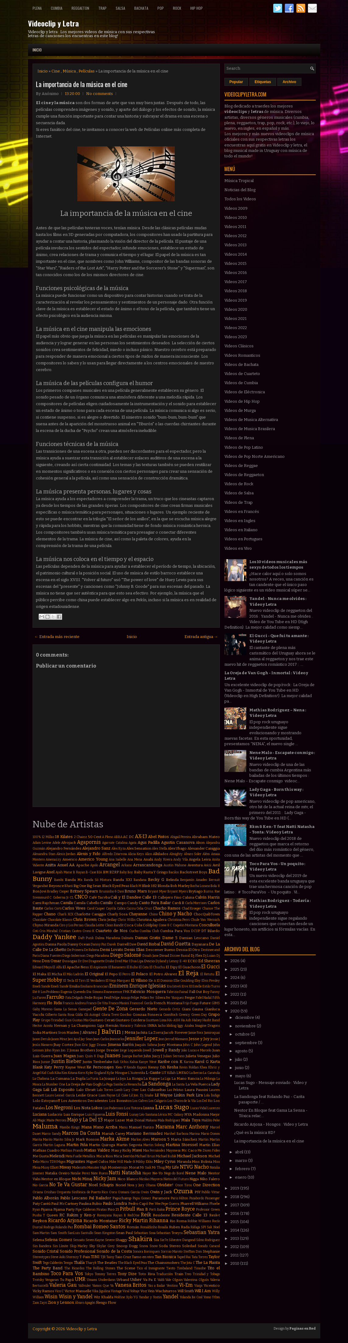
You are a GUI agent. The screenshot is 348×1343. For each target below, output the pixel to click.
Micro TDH (48, 1162)
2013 (235, 1238)
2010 (235, 1263)
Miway (65, 1167)
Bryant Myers (177, 891)
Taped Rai (184, 1257)
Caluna (188, 897)
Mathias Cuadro (46, 1150)
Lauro (49, 1095)
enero (241, 1177)
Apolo (94, 865)
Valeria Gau (63, 1285)
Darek (111, 944)
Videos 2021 (235, 318)
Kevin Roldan (189, 1067)
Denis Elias (134, 949)
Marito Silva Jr (64, 1139)
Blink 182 (149, 886)
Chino (153, 914)
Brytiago (195, 891)
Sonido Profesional (77, 1251)
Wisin (51, 1296)
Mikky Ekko (144, 1162)
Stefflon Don (192, 1252)
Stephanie (211, 1251)
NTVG (186, 1167)
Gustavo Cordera (130, 1020)
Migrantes (75, 1161)
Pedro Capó (138, 1203)
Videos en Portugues (243, 539)
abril (239, 1152)
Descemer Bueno (160, 950)
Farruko (55, 997)
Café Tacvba (99, 897)
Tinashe (200, 1268)
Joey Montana (170, 1045)
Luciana (40, 1114)
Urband (123, 1280)
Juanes (113, 1055)
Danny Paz (99, 944)
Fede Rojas (93, 997)
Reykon (40, 1221)
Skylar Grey (106, 1246)
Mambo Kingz (70, 1127)
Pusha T (39, 1215)
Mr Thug (158, 1167)
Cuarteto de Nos (112, 930)
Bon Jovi (40, 891)
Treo (188, 1274)
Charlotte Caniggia (90, 914)
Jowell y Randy (167, 1050)
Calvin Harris (207, 897)
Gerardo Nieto (143, 1009)
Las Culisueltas (153, 1090)
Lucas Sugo (172, 1107)
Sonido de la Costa (114, 1251)
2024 (235, 977)
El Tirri (80, 981)
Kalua (134, 1062)
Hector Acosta (43, 1026)
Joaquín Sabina (146, 1045)
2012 (235, 1246)
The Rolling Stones (100, 1268)
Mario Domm (210, 1134)
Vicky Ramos (43, 1291)
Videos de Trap (238, 502)
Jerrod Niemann (176, 1039)
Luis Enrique (74, 1114)
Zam (36, 1303)
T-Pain (84, 1257)
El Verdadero (95, 981)
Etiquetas (263, 82)
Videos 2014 (235, 254)
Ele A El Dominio (160, 981)
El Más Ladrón (73, 974)
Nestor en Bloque (56, 1179)
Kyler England (96, 1073)
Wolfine (119, 1297)
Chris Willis (126, 920)
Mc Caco (189, 1150)
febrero (243, 1168)
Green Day (199, 1015)
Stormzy (72, 1257)
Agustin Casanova (178, 842)
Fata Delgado (74, 998)
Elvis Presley (211, 981)
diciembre (245, 1017)
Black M (135, 886)
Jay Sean (87, 1039)
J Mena (128, 1032)
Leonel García (65, 1095)
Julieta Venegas (198, 1056)
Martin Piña (77, 1144)
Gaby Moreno (42, 1009)
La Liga (166, 1079)
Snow (153, 1246)
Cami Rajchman (46, 903)
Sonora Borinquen (146, 1252)
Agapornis (89, 842)
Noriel (120, 1185)
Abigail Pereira (180, 837)
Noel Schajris (101, 1185)
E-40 (183, 961)
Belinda (172, 880)
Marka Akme (114, 1139)
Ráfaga (195, 1227)
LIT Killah (169, 1073)
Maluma (45, 1126)
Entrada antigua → (201, 636)
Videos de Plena (239, 438)
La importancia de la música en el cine (81, 84)
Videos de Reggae (241, 465)
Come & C (165, 925)
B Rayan (79, 872)
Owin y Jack (161, 1192)
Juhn (147, 1056)
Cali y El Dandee (126, 897)
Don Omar (51, 961)
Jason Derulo (42, 1039)
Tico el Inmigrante (151, 1268)
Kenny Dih (157, 1067)
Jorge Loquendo (131, 1050)
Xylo (129, 1297)
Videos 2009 (236, 208)
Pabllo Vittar (211, 1192)
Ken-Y (120, 1067)
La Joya (121, 1079)
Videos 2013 (235, 245)
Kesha (172, 1067)
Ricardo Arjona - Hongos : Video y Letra (271, 1124)
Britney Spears (84, 891)
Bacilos (174, 872)
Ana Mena (134, 859)
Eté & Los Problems (46, 992)
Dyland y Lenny (167, 961)
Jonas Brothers (82, 1050)
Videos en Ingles (239, 520)
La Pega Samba (112, 1084)
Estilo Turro (211, 986)
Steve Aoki (58, 1257)
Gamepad (85, 1009)
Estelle (197, 986)
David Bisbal (148, 944)
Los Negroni (59, 1107)
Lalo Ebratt (86, 1090)
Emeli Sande (41, 986)
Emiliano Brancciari (94, 986)
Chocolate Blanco (59, 920)
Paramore (161, 1198)
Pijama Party (64, 1209)
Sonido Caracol (209, 1246)
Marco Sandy (51, 1134)
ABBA (118, 837)
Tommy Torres (105, 1274)
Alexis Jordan (66, 854)
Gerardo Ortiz (169, 1009)
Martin (204, 1139)
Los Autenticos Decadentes (84, 1101)
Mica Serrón (124, 1156)
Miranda (184, 1161)
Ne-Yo (157, 1173)
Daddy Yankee (54, 937)
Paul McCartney (64, 1203)
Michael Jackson (192, 1156)
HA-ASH (173, 1020)
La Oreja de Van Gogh (84, 1084)
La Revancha (133, 1084)
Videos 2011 (235, 226)
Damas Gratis (148, 937)
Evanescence (113, 992)
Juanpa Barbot (132, 1056)
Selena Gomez (58, 1239)
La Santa (178, 1084)
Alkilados (160, 854)
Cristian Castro (70, 931)
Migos (61, 1162)
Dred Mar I (122, 961)
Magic (41, 1120)
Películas (87, 71)
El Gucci (210, 967)
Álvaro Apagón (85, 1303)
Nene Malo (195, 1173)
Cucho (134, 931)
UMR (80, 1279)
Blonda (163, 886)
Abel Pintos (158, 836)
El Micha (54, 974)
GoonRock (170, 1015)
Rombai (83, 1226)
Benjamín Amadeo (193, 880)
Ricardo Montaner (100, 1221)
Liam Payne (107, 1095)
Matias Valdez (97, 1150)
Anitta (50, 865)
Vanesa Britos (131, 1285)
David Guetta (176, 944)
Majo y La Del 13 (85, 1120)
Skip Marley (79, 1246)
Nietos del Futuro (176, 1179)
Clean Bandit (114, 925)
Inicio (37, 49)
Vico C (59, 1291)
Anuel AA (66, 865)
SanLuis (74, 1233)
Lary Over (131, 1090)
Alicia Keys (136, 854)
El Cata (144, 967)
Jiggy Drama (98, 1045)
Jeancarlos (117, 1039)
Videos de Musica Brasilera (249, 428)
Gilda (79, 1015)
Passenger (212, 1198)
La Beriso (195, 1073)
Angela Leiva (200, 859)
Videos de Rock (238, 484)
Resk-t (214, 1215)
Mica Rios (104, 1156)
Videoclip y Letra (53, 23)
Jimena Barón (121, 1044)
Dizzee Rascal (180, 956)
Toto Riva (146, 1274)
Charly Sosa (117, 914)
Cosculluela (209, 925)
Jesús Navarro (43, 1045)
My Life (172, 1167)
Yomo (207, 1297)
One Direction (206, 1185)
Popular (236, 82)
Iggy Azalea (186, 1026)
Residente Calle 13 (189, 1215)
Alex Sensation (138, 848)
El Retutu (207, 974)
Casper (100, 908)
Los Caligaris (158, 1101)
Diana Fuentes (51, 956)
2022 (235, 994)
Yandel (170, 1296)
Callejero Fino (170, 897)
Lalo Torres (105, 1090)
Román (133, 1227)
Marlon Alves (140, 1139)
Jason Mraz (59, 1039)
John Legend (203, 1045)
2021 (235, 1003)
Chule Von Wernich (205, 920)
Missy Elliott (50, 1167)
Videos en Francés (241, 511)
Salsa (120, 8)
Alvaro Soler (193, 854)
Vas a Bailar (156, 1286)
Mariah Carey (113, 1133)
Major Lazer (114, 1120)
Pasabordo (196, 1198)
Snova (143, 1246)
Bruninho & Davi (111, 891)
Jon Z (65, 1050)
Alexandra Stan (44, 854)
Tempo (68, 1263)
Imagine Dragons (207, 1026)
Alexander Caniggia (204, 848)
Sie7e (164, 1240)
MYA (188, 1114)
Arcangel (109, 865)
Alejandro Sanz (96, 848)
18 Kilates (64, 836)
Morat (134, 1167)
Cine (55, 71)
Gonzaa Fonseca (147, 1014)
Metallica (89, 1156)
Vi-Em (186, 1285)
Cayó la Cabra (115, 908)
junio (240, 1067)
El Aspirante (98, 967)
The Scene (126, 1268)
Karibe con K (170, 1061)
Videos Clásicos (239, 346)
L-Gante (153, 1072)
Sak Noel (213, 1227)
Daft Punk (86, 938)
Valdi (160, 1280)
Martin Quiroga (102, 1145)
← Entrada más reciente (56, 636)
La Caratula (211, 1073)
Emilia (74, 986)
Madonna (201, 1114)
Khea (203, 1067)
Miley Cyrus (165, 1161)
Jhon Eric (81, 1045)
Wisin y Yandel (76, 1296)
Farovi (41, 998)
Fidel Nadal (204, 998)
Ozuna (183, 1191)
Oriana (38, 1192)
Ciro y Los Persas (71, 925)
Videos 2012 (235, 235)
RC (62, 1215)
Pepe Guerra (170, 1204)
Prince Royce (180, 1209)
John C (188, 1045)
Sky (92, 1246)
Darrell (123, 944)
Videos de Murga (240, 410)
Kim (64, 1073)
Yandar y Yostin (150, 1297)
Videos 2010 (235, 217)
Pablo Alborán (46, 1198)
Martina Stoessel (182, 1144)
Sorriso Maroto (171, 1252)
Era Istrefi (174, 986)
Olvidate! (165, 1185)
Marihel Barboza (176, 1134)
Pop (160, 8)
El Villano (139, 980)
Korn (81, 1073)
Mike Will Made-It (122, 1162)
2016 (235, 1213)
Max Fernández (154, 1150)
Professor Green (208, 1210)
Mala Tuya (190, 1120)
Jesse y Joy (199, 1038)
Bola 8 (215, 886)
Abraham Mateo (206, 837)
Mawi (137, 1150)
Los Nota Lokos (88, 1108)
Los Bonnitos (120, 1101)
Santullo (87, 1233)
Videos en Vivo (238, 548)
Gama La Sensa (65, 1009)
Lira (199, 1095)
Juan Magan (65, 1056)
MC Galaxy (176, 1115)
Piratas (102, 1210)
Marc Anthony (192, 1127)
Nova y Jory (135, 1185)
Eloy (198, 981)
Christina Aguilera (151, 919)
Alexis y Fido (89, 853)
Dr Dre (83, 961)
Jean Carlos (101, 1039)
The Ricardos (74, 1268)
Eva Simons (94, 992)
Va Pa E (149, 1280)
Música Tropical (239, 180)
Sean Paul (124, 1233)
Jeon (162, 1039)
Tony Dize (127, 1273)
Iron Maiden (68, 1032)
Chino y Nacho (175, 914)
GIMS (216, 1003)
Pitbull (127, 1209)
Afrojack (68, 842)
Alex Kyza (118, 848)
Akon (200, 842)
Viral (125, 1291)
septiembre (246, 1042)
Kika (57, 1073)
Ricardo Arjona (65, 1220)
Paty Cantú (42, 1203)
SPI (203, 1227)
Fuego (194, 1003)
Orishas (50, 1192)
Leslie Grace (86, 1095)
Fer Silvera (157, 998)
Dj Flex (196, 955)
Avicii (207, 865)
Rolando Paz (64, 1227)
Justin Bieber (66, 1061)
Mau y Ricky (121, 1150)
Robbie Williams (199, 1221)
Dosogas (69, 961)
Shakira (140, 1239)
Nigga (194, 1179)
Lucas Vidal (198, 1108)
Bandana (140, 880)
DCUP (195, 931)
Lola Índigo (212, 1095)
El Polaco (139, 974)
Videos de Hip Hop (242, 401)
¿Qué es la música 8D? (254, 1132)
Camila (66, 902)
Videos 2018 (235, 291)
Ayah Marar (63, 872)
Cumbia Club (149, 931)
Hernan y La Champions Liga (79, 1025)
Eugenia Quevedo (73, 992)
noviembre (246, 1026)
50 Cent (94, 837)
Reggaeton (80, 8)
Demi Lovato (111, 949)
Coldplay (150, 925)
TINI (95, 1256)
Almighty (176, 854)
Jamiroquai (212, 1033)
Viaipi (198, 1286)
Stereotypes (41, 1257)
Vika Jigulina (101, 1291)
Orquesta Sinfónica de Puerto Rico (82, 1192)
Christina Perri (178, 920)
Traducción (164, 1274)
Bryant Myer (157, 891)
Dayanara (200, 944)
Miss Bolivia (202, 1161)
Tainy (110, 1257)
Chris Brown (85, 919)
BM (106, 872)
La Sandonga (156, 1084)
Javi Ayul (74, 1039)
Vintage (116, 1291)
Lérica (162, 1115)
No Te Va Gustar (68, 1184)
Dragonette (97, 961)
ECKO (193, 961)
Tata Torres (200, 1257)
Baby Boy (126, 872)
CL (72, 897)
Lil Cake (122, 1095)
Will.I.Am (203, 1291)
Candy (132, 903)
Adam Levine (42, 843)
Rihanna (158, 1220)
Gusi (68, 1020)
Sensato (79, 1240)
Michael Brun (145, 1156)
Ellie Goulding (184, 981)
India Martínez (45, 1032)
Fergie (190, 997)
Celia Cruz (144, 908)
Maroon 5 (160, 1139)
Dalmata (127, 938)
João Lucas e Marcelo (196, 1050)
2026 (235, 961)
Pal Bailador (100, 1198)
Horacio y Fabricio (133, 1026)
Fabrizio (173, 992)
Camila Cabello (87, 903)
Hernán (111, 1025)
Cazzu (131, 908)
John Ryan (52, 1050)
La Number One (53, 1084)
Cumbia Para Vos (175, 931)
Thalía (79, 1262)
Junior (45, 1062)
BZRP (114, 872)
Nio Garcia (40, 1185)
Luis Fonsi (117, 1114)
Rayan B (119, 1215)
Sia (156, 1240)
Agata (132, 843)
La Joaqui (107, 1078)
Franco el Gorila (141, 1003)
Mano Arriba (105, 1127)
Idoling (171, 1026)
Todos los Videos (240, 199)
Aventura (195, 865)
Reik (146, 1215)
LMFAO (182, 1073)
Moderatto (79, 1167)
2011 (235, 1255)
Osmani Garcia (129, 1192)
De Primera (75, 950)
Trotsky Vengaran (46, 1280)
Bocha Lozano (200, 886)
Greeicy (184, 1015)
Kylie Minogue (117, 1073)
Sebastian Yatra (202, 1232)
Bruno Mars (136, 891)
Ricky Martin (133, 1220)
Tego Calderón (53, 1263)
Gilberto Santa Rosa (59, 1015)
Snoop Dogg (127, 1246)
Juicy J (157, 1056)
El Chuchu (157, 967)
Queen (52, 1215)
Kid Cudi (47, 1073)
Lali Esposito (63, 1089)
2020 (235, 1011)
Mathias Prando (72, 1150)
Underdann (106, 1280)
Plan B (142, 1209)
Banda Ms (74, 880)
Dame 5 (170, 937)
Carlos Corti (53, 908)
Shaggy (121, 1240)
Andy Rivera (163, 859)
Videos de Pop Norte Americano (254, 456)
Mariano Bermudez (144, 1133)
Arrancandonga (147, 865)
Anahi (148, 859)
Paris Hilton (179, 1198)
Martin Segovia (129, 1145)
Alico (148, 854)
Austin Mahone (174, 865)
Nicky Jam (104, 1178)
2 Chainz (80, 837)
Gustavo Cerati (101, 1020)
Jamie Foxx (195, 1033)
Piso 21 (113, 1209)
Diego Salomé (126, 955)
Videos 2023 (235, 337)
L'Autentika (136, 1073)
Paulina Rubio (90, 1203)
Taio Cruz (123, 1257)
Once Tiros (183, 1185)
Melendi (57, 1156)
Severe (110, 1240)
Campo (120, 903)
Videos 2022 (235, 327)
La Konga (135, 1078)
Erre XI (187, 986)
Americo (69, 859)
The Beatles (107, 1263)
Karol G (202, 1061)
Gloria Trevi (110, 1015)
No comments (99, 93)
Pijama (46, 1209)
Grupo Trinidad (52, 1020)
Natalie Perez (80, 1173)
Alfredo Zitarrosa (114, 854)
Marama (165, 1127)
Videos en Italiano (241, 530)
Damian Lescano (194, 938)
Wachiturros (166, 1291)
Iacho (162, 1026)
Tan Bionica (165, 1256)
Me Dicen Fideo (209, 1150)
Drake (109, 961)
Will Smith (186, 1291)
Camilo (106, 902)
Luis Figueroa (95, 1115)
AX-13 (141, 836)
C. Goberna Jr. (59, 897)
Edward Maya (42, 967)
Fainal (183, 992)
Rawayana (104, 1215)
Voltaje (134, 1291)
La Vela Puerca (197, 1084)
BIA (99, 872)
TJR (103, 1257)
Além (206, 854)
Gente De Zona (110, 1009)
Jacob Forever (176, 1032)
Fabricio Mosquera (148, 991)
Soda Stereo (170, 1246)
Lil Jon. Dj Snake (141, 1095)
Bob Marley (180, 886)
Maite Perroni (56, 1120)
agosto (241, 1051)
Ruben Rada (179, 1227)
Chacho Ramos (167, 908)
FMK (126, 992)
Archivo (289, 82)
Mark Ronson (87, 1139)
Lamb (118, 1090)
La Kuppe (151, 1078)
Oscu (113, 1192)
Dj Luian (209, 956)
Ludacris (54, 1114)
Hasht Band (211, 1020)
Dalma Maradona (107, 938)
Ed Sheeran (209, 961)
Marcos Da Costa (81, 1133)
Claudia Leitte (94, 925)
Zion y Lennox (61, 1302)
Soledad (189, 1246)
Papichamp (122, 1198)
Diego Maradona (98, 956)
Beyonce (56, 886)
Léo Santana (148, 1115)
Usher (136, 1279)
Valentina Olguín (196, 1280)
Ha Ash (186, 1020)
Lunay (134, 1115)
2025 (235, 969)
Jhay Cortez (63, 1045)
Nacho (201, 1167)
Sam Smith (59, 1233)
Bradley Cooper (58, 891)
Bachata (141, 8)
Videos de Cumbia (241, 382)
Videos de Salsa (239, 493)
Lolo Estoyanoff (46, 1101)
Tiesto (170, 1268)
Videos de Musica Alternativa (251, 419)
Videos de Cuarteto (242, 373)
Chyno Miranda (45, 925)
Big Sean (94, 886)
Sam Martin (41, 1233)
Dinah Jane (150, 956)
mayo (240, 1076)
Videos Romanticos (242, 355)
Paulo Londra (115, 1203)
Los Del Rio (205, 1101)
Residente (161, 1215)
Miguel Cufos (97, 1161)
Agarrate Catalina (115, 843)
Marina (194, 1134)
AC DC (128, 837)
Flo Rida (54, 1003)
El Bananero (117, 967)
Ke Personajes (100, 1067)
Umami (92, 1280)
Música (69, 71)
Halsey (197, 1020)
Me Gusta (41, 1156)
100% (37, 837)
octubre (243, 1034)
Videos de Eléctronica (244, 392)
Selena (38, 1240)
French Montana (167, 1003)
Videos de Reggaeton (244, 474)
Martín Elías (209, 1145)
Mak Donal (135, 1120)
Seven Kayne (95, 1240)
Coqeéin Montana (185, 925)
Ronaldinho (148, 1227)
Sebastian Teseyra (169, 1233)
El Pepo (111, 974)
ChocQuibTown (207, 914)
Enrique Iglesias (147, 986)
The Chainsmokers (163, 1263)
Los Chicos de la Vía (181, 1101)
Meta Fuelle (73, 1156)
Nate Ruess (99, 1173)
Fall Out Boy (199, 992)
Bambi (58, 880)
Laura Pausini (196, 1090)
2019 (235, 1188)
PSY (198, 1192)
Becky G (156, 879)
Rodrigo (49, 1227)
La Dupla (78, 1078)
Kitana (72, 1073)
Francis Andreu (74, 1003)
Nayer (146, 1173)
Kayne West (75, 1067)
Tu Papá (67, 1280)
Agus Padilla (149, 842)
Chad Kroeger (192, 908)
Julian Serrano (174, 1056)
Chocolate (40, 920)
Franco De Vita (97, 1003)
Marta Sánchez (184, 1139)
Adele (56, 843)
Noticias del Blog (239, 190)
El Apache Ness (75, 967)
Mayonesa (173, 1150)
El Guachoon (189, 967)
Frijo (186, 1003)
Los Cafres (140, 1101)
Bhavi (69, 886)
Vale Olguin (174, 1280)
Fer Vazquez (175, 998)
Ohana (151, 1185)
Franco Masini (119, 1003)
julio (239, 1059)
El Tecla (68, 981)
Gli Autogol (92, 1015)
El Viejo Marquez (118, 981)
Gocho (126, 1014)
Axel (50, 872)
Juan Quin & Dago (90, 1056)
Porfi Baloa (157, 1210)
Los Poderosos (113, 1108)
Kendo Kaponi (137, 1067)
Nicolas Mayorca (151, 1179)
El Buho (132, 967)
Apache (82, 865)
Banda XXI (122, 880)
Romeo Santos (109, 1226)
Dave (132, 944)
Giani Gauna (192, 1009)
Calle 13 (149, 897)
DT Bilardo (210, 931)
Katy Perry (54, 1067)
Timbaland (184, 1268)
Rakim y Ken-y (81, 1215)
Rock (177, 8)
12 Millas (48, 837)
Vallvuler (84, 1286)
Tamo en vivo (143, 1257)
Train (178, 1274)
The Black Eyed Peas (132, 1263)
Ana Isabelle (117, 859)
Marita (37, 1139)
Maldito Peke (211, 1120)
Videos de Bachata (241, 364)
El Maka (39, 974)
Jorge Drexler (107, 1050)
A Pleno (107, 837)
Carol (90, 908)
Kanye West (147, 1062)
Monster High (97, 1167)
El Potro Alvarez (163, 974)
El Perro (124, 974)
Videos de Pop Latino (243, 447)
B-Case (91, 872)
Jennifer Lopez (141, 1038)
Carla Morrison (196, 903)
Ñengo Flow (106, 1302)
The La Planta (207, 1262)
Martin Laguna (54, 1145)
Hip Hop (196, 8)
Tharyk (91, 1263)
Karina (189, 1062)
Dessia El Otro (188, 950)
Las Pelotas (175, 1090)
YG (135, 1297)
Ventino (172, 1286)
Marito (47, 1139)
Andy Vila (180, 859)
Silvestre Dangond (182, 1240)
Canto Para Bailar (155, 902)
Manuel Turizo (141, 1127)
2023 (235, 986)
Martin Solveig (154, 1145)
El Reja (188, 973)
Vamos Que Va (103, 1286)
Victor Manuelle (78, 1291)
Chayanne (138, 914)
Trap (102, 8)
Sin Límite (61, 1246)
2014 (235, 1230)
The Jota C (187, 1263)
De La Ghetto (54, 949)
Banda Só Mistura (97, 880)
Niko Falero (210, 1179)
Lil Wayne (164, 1095)
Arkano (126, 865)
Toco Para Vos (67, 1273)
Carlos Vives (74, 908)
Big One (79, 886)
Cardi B (178, 903)
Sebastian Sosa (145, 1233)
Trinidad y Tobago (206, 1274)
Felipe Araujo (120, 998)
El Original (94, 974)
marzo (241, 1160)
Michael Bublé (166, 1156)
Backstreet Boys (193, 872)
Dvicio (149, 961)
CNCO (81, 897)
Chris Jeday (107, 919)
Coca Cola (133, 925)
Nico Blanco (128, 1179)
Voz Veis (147, 1291)
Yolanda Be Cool (191, 1297)
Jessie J (215, 1039)
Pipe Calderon (86, 1210)
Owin (145, 1192)
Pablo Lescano (74, 1198)
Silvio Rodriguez (208, 1240)
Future (205, 1003)
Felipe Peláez (140, 998)
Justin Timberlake (97, 1062)
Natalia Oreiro (57, 1173)
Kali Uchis (120, 1062)
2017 (235, 1205)
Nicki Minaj (82, 1178)
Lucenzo (213, 1108)
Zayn (43, 1303)
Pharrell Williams (194, 1203)
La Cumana (60, 1078)
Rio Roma (178, 1221)
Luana (148, 1108)
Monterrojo (118, 1167)
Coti (35, 931)
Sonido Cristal (46, 1251)
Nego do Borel (174, 1173)
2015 (235, 1221)
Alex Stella (159, 848)
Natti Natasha (125, 1173)
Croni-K (88, 931)
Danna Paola (56, 944)
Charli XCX (65, 914)
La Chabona (41, 1079)
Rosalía (163, 1227)
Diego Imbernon (74, 956)
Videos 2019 (235, 300)
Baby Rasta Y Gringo (151, 872)
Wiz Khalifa (103, 1297)
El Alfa (57, 967)
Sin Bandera (42, 1246)
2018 (235, 1196)
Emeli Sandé (60, 986)
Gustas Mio (80, 1020)
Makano (151, 1120)
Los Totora (133, 1108)
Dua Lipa (137, 961)
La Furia (92, 1079)
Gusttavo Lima (156, 1020)
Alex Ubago (177, 848)
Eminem (118, 986)
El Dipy (171, 967)
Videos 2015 (235, 263)
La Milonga (208, 1079)
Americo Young (92, 859)
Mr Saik (145, 1167)
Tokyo (89, 1274)
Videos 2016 (235, 272)
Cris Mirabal (48, 931)
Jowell (147, 1050)
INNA (152, 1025)
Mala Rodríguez (169, 1120)
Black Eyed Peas (115, 886)
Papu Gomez (142, 1198)
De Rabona (91, 950)
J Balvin (109, 1032)
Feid (107, 997)
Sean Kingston (104, 1233)
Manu (123, 1127)
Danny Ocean (78, 944)
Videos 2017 (235, 281)
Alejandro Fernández (64, 848)
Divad (164, 955)
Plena (37, 8)
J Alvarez (88, 1032)
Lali (46, 1089)
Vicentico (212, 1285)
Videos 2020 (235, 309)
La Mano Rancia (185, 1078)
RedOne (133, 1215)
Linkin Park (184, 1095)
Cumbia (56, 8)
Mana (86, 1127)
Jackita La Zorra (149, 1032)
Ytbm (216, 1297)
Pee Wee (154, 1204)
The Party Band (48, 1268)
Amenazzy (53, 859)
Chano (50, 914)
